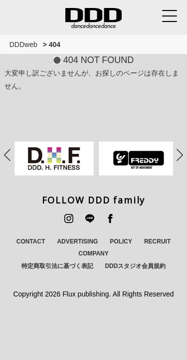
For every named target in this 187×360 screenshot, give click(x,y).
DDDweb (23, 44)
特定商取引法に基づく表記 (57, 266)
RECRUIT (157, 241)
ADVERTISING (77, 241)
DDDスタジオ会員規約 (135, 266)
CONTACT (30, 241)
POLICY (121, 241)
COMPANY (93, 253)
